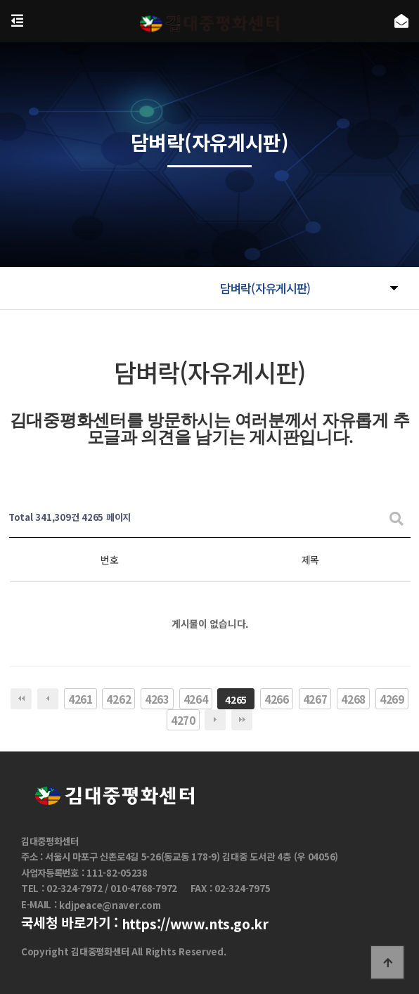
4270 (183, 720)
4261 (80, 698)
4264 (195, 698)
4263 (157, 698)
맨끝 (241, 719)
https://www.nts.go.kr (195, 924)
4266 (276, 698)
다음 (215, 719)
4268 (353, 698)
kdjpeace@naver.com (109, 905)
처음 (21, 698)
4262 (118, 698)
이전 (47, 698)
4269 (392, 698)
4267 (315, 698)
